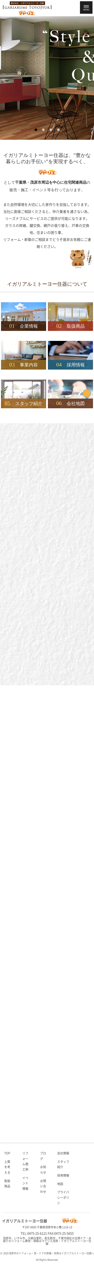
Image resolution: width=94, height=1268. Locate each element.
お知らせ (43, 1169)
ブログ (43, 1156)
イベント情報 (25, 1183)
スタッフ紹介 (63, 1164)
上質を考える (7, 1167)
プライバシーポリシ (63, 1197)
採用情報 (63, 1175)
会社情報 (63, 1153)
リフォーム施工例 (25, 1161)
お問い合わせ (43, 1186)
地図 (60, 1183)
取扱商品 (7, 1183)
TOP (7, 1153)
